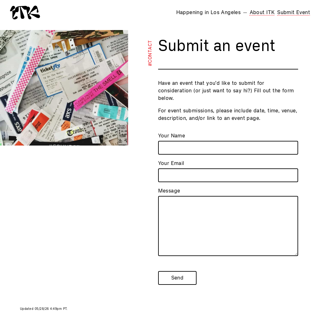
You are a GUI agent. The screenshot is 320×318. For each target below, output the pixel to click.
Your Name (171, 136)
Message (169, 191)
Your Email (171, 163)
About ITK (262, 12)
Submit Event (293, 12)
